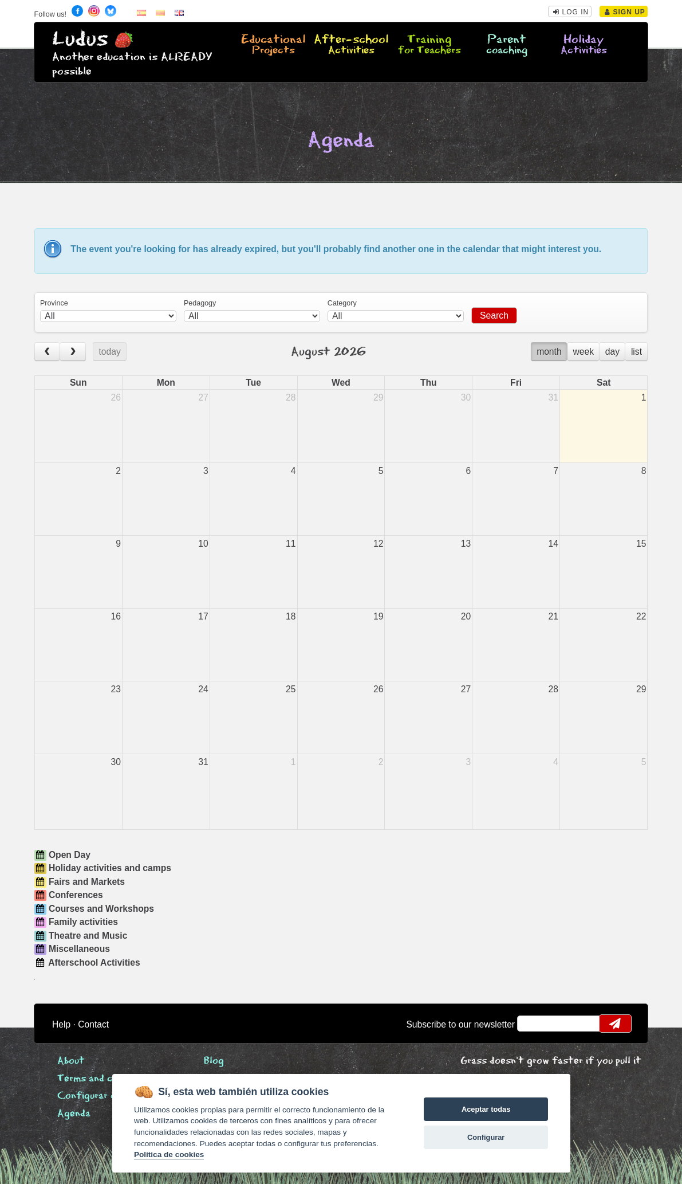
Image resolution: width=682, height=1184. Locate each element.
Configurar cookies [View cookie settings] (101, 1096)
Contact (93, 1024)
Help (61, 1024)
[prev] (47, 351)
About (71, 1061)
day (612, 351)
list (636, 351)
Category (342, 303)
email (533, 1023)
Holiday (583, 45)
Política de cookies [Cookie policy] (169, 1154)
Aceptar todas (486, 1109)
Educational (273, 45)
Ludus (80, 39)
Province (54, 303)
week (583, 351)
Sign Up (625, 12)
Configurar (485, 1137)
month (549, 351)
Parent (506, 45)
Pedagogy (200, 303)
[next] (73, 351)
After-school (351, 45)
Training (429, 45)
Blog (214, 1061)
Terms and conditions (106, 1078)
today (109, 351)
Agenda (73, 1113)
